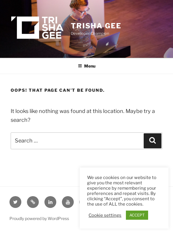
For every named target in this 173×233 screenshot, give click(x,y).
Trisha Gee (96, 26)
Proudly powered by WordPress (39, 218)
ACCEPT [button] (137, 215)
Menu (86, 65)
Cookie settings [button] (105, 215)
